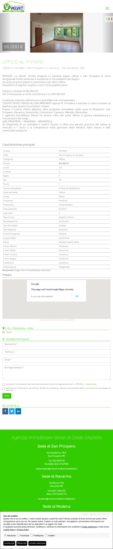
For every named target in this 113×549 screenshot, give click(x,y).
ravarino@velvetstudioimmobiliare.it (56, 499)
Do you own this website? (42, 296)
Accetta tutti (9, 543)
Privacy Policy (91, 384)
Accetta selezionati (37, 543)
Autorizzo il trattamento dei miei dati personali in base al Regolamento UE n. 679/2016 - (49, 384)
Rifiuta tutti (21, 543)
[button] (5, 33)
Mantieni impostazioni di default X (96, 514)
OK (76, 296)
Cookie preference (89, 527)
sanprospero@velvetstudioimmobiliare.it (56, 468)
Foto (7, 332)
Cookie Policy (9, 530)
